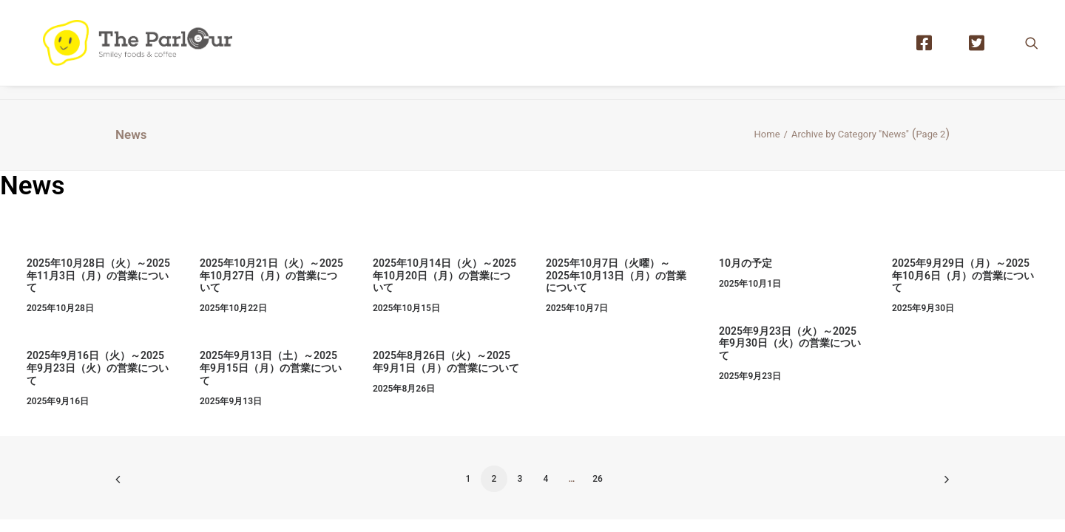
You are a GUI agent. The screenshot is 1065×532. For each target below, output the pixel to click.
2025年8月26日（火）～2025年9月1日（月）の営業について (446, 361)
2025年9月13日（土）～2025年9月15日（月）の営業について (271, 367)
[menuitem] (931, 49)
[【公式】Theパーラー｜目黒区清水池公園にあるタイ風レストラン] (149, 49)
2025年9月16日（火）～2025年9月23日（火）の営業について (98, 367)
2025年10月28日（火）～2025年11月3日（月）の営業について (98, 275)
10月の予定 (745, 263)
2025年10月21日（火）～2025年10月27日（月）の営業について (271, 275)
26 (597, 479)
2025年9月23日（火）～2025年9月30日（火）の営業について (790, 343)
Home (767, 134)
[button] (1031, 49)
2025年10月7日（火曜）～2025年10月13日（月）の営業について (616, 275)
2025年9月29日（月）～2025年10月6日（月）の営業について (963, 275)
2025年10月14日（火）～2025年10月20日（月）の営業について (444, 275)
